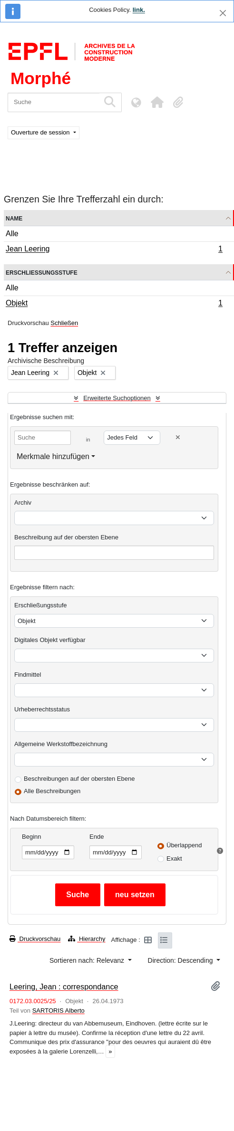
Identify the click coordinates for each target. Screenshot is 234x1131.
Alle (12, 234)
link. (139, 9)
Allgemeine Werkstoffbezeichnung (60, 744)
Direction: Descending (181, 960)
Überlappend (184, 845)
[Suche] (53, 102)
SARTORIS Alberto (58, 1010)
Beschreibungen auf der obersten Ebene (79, 778)
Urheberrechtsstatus (42, 709)
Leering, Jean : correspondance (64, 986)
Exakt (174, 858)
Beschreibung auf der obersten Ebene (66, 537)
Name (14, 217)
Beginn (31, 836)
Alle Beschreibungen (52, 791)
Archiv (22, 502)
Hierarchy (86, 938)
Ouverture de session (41, 132)
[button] (156, 102)
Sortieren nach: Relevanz (87, 960)
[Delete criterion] (178, 437)
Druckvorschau (35, 938)
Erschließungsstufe (42, 272)
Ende (96, 836)
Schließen (64, 322)
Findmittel (27, 674)
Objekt (114, 304)
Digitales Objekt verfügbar (50, 639)
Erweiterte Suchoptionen (117, 398)
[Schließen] (223, 13)
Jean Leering (114, 250)
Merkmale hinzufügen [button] (53, 456)
